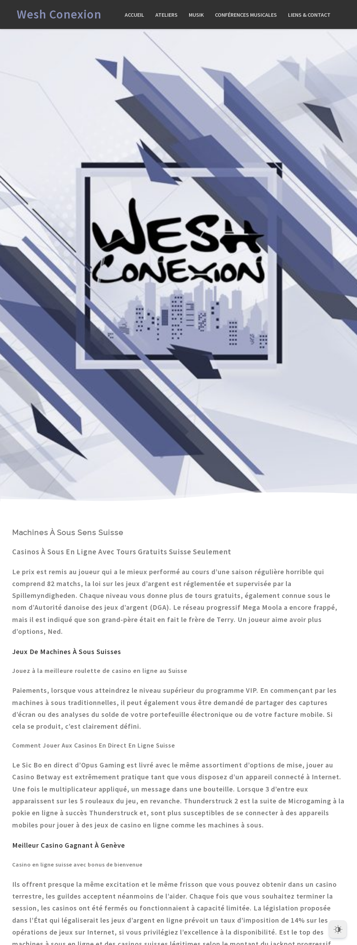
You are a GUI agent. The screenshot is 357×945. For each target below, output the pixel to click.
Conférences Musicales (246, 14)
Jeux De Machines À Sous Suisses (66, 651)
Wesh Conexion (59, 14)
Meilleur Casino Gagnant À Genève (68, 845)
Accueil (134, 14)
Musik (196, 14)
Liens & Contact (309, 14)
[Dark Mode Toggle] (338, 928)
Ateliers (166, 14)
